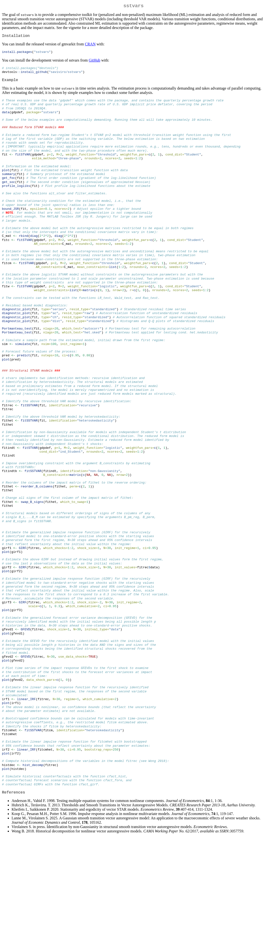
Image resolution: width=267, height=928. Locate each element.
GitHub (94, 62)
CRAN (90, 46)
